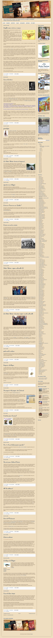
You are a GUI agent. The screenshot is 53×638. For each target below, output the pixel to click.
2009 (39, 171)
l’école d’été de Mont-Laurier (13, 98)
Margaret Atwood (41, 278)
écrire (7, 220)
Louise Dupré (40, 269)
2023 (39, 154)
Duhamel (40, 219)
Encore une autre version (10, 225)
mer (39, 358)
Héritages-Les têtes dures (42, 241)
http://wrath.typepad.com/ (7, 210)
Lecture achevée (7, 537)
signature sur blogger (9, 185)
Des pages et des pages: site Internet (13, 390)
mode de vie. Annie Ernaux (42, 360)
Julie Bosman (40, 249)
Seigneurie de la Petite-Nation (43, 324)
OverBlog (4, 570)
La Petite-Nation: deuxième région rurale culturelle (18, 314)
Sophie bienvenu (41, 326)
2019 (39, 159)
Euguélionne (40, 220)
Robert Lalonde (41, 320)
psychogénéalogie (41, 363)
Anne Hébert (40, 179)
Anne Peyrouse (41, 180)
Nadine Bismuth (41, 298)
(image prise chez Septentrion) (7, 382)
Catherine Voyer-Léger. (42, 195)
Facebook (40, 221)
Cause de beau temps (9, 593)
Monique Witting (41, 294)
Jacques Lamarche (41, 244)
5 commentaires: (11, 219)
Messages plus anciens (32, 613)
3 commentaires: (11, 587)
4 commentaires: (11, 122)
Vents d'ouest (40, 332)
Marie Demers (41, 281)
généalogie (6, 128)
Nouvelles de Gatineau (42, 305)
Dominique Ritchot (41, 218)
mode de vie (40, 359)
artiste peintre (40, 342)
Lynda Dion (40, 276)
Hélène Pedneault (41, 239)
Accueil (19, 613)
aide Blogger (13, 194)
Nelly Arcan (40, 300)
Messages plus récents (7, 613)
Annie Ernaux (40, 182)
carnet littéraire (41, 349)
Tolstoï (40, 330)
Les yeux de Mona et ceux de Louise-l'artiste (45, 402)
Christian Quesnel (13, 521)
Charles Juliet (40, 199)
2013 (39, 166)
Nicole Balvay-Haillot (41, 301)
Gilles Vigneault (41, 236)
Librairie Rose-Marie (41, 267)
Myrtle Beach (40, 297)
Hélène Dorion (41, 238)
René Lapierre (41, 319)
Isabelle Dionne (41, 243)
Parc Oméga (40, 307)
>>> (6, 151)
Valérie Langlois (41, 331)
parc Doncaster (41, 361)
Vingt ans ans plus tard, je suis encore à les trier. (45, 413)
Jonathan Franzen (41, 247)
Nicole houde (40, 303)
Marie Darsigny (41, 280)
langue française (41, 355)
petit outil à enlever (8, 351)
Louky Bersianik (41, 272)
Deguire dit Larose (41, 214)
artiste (7, 440)
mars (40, 148)
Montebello (14, 337)
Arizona (40, 184)
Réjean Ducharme (41, 321)
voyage (9, 457)
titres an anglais (41, 366)
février (41, 149)
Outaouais (9, 532)
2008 (39, 172)
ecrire (39, 350)
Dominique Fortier (41, 216)
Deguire (40, 213)
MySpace (4, 571)
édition (8, 220)
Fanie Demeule (41, 223)
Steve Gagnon (41, 327)
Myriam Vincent (41, 296)
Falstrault (40, 222)
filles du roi (40, 351)
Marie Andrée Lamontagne (42, 279)
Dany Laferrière (41, 210)
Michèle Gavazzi (11, 526)
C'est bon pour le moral (10, 416)
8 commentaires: (11, 199)
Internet (7, 411)
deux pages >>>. (28, 175)
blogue (13, 196)
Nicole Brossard (41, 302)
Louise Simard (41, 271)
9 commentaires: (11, 262)
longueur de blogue (8, 365)
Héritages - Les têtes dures (42, 240)
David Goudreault (41, 212)
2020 (39, 158)
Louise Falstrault (26, 337)
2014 (39, 165)
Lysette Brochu (41, 277)
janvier (41, 150)
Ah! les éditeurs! (8, 488)
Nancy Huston (41, 299)
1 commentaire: (11, 384)
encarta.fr (10, 260)
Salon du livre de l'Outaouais (43, 323)
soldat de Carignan (41, 364)
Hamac (40, 237)
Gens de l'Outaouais (9, 518)
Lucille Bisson (41, 274)
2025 (39, 152)
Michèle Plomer (41, 292)
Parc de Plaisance (41, 308)
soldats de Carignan (41, 365)
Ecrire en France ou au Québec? (12, 205)
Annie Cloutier (41, 181)
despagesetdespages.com (16, 392)
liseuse (40, 356)
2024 (39, 153)
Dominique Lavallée (41, 217)
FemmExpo (40, 224)
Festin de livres (41, 225)
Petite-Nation (7, 180)
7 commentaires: (11, 155)
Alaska (40, 176)
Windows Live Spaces (6, 569)
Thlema (40, 329)
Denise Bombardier (41, 215)
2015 (39, 164)
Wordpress (5, 568)
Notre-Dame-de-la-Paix (42, 304)
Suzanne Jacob (41, 328)
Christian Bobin (41, 200)
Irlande (40, 242)
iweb (18, 400)
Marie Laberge (41, 282)
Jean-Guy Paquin (41, 245)
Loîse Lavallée (41, 273)
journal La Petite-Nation (42, 354)
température (7, 611)
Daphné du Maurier (41, 211)
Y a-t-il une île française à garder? (13, 445)
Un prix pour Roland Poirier (11, 462)
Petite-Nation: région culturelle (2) (13, 268)
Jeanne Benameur (41, 246)
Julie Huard (40, 250)
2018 (39, 160)
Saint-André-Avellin (41, 322)
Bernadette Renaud (27, 100)
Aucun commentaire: (11, 309)
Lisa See (40, 268)
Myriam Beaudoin (41, 295)
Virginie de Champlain (42, 333)
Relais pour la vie (41, 318)
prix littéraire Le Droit (41, 362)
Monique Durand (41, 293)
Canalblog (12, 567)
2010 (39, 170)
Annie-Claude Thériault (42, 183)
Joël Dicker (40, 248)
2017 (39, 161)
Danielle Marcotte (41, 209)
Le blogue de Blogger (9, 560)
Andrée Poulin (20, 521)
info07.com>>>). (21, 475)
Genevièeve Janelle (41, 235)
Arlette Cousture (41, 185)
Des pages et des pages (12, 130)
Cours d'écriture (7, 80)
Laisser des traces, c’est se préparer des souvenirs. (45, 389)
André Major (40, 178)
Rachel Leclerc (41, 317)
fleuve (39, 352)
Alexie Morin (40, 177)
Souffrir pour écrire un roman (12, 28)
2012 (39, 167)
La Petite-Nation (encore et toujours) (14, 161)
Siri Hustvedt (40, 325)
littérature (40, 357)
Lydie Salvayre (41, 275)
